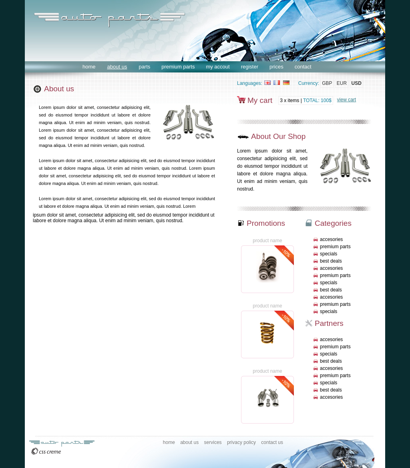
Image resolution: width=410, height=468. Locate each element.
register (249, 67)
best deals (331, 261)
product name (267, 240)
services (213, 442)
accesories (331, 239)
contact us (272, 442)
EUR (342, 83)
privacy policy (241, 442)
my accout (217, 67)
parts (144, 67)
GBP (327, 83)
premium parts (178, 67)
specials (328, 254)
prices (276, 67)
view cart (346, 99)
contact (303, 67)
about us (117, 67)
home (89, 67)
